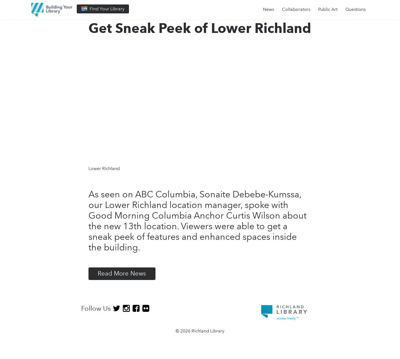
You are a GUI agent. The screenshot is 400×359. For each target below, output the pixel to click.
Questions (355, 9)
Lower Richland (104, 168)
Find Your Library (102, 8)
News (268, 9)
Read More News (122, 273)
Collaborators (296, 9)
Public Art (327, 9)
